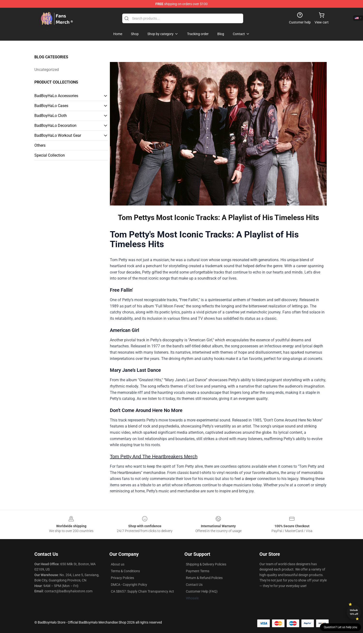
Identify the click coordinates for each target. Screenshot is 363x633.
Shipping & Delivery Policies (206, 564)
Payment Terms (197, 571)
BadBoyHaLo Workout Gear (57, 135)
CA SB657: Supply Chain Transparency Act (142, 591)
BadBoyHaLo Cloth (50, 115)
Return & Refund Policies (204, 578)
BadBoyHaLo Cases (51, 105)
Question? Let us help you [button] (340, 627)
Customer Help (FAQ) (202, 591)
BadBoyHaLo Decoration (55, 125)
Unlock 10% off (354, 612)
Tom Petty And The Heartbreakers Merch (153, 456)
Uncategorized (46, 69)
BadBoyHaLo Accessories (56, 95)
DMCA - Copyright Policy (129, 585)
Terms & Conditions (125, 571)
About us (117, 564)
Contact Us (194, 585)
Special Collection (49, 155)
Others (39, 145)
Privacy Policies (122, 578)
